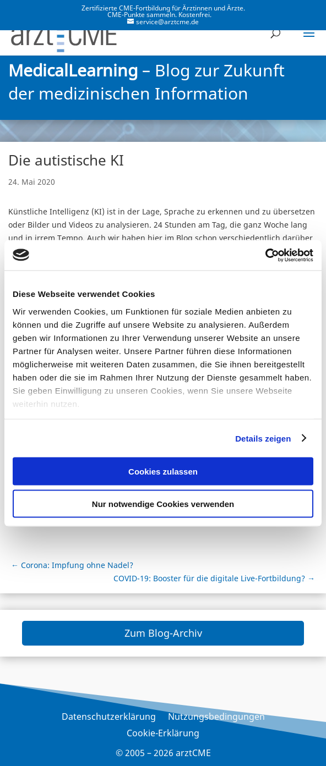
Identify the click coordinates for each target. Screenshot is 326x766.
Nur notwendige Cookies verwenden (163, 503)
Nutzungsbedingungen (216, 718)
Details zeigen (263, 438)
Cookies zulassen (163, 471)
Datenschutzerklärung (109, 718)
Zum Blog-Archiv (163, 633)
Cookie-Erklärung (163, 734)
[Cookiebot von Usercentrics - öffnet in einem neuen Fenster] (265, 255)
